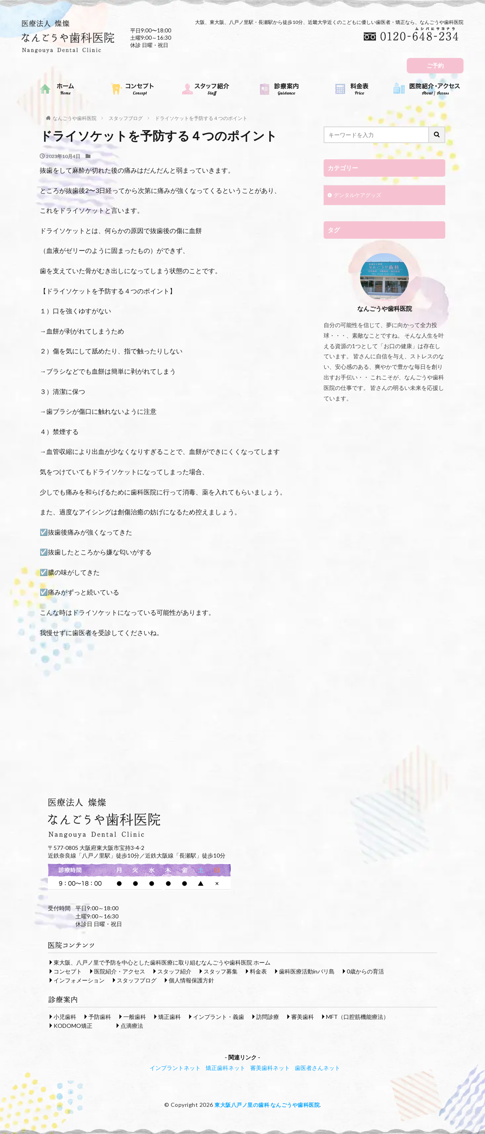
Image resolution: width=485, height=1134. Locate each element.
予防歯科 (99, 1016)
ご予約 (435, 65)
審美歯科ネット (270, 1067)
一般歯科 (134, 1016)
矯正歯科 (169, 1016)
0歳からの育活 (365, 970)
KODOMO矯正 (73, 1025)
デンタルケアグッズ (359, 196)
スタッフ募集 (221, 970)
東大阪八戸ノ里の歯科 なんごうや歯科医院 (267, 1104)
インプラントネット (175, 1067)
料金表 (258, 970)
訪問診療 (267, 1016)
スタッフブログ (126, 118)
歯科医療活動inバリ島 (307, 970)
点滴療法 (131, 1025)
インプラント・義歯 (218, 1016)
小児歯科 (65, 1016)
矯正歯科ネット (225, 1067)
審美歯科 (302, 1016)
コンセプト (68, 970)
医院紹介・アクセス (119, 970)
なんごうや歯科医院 (75, 118)
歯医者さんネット (317, 1067)
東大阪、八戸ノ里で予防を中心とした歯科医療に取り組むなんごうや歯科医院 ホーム (162, 962)
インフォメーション (79, 979)
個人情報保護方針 (191, 979)
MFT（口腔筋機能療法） (357, 1016)
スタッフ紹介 (174, 970)
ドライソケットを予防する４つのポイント (201, 118)
